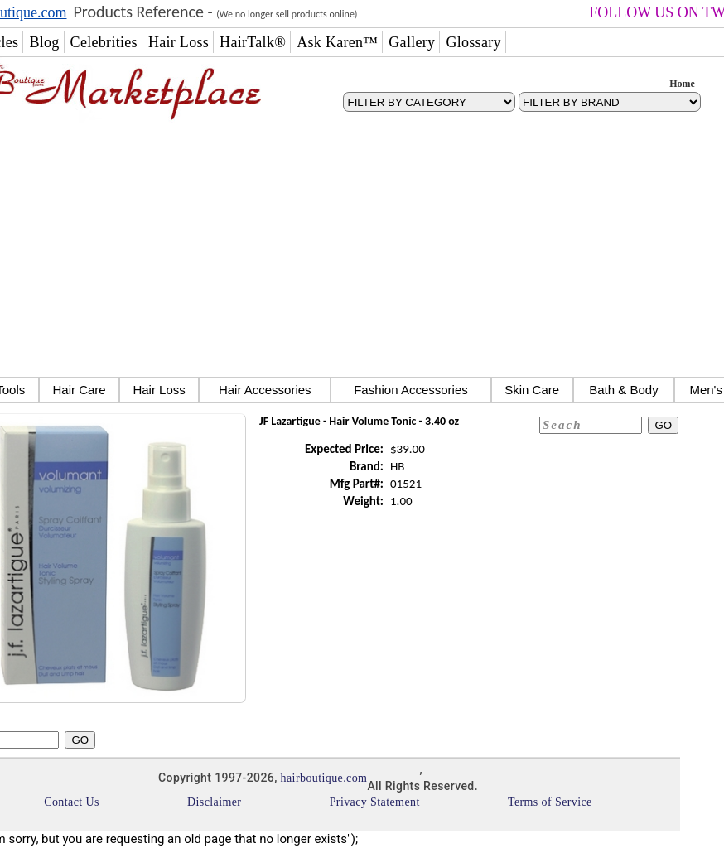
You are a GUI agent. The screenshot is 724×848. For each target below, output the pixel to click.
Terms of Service (550, 802)
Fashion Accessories (411, 390)
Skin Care (531, 390)
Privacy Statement (375, 802)
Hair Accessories (265, 390)
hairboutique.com (324, 778)
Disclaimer (214, 802)
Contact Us (71, 802)
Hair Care (78, 390)
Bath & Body (623, 390)
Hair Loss (159, 390)
